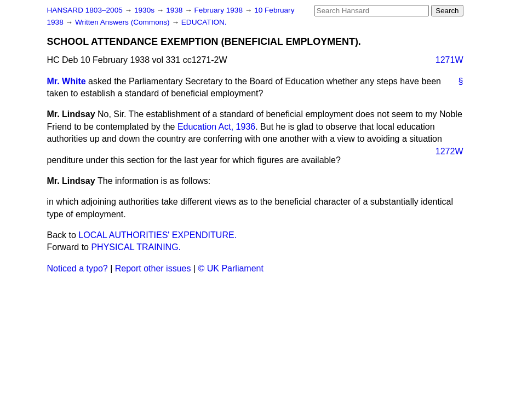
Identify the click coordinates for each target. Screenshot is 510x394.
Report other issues (153, 268)
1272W (449, 151)
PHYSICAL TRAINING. (136, 247)
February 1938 (219, 10)
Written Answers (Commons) (123, 22)
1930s (145, 10)
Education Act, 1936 (216, 126)
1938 (175, 10)
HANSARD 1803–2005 (85, 10)
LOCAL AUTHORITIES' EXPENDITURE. (157, 235)
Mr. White (66, 81)
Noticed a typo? (77, 268)
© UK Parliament (230, 268)
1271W (449, 60)
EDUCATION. (204, 22)
